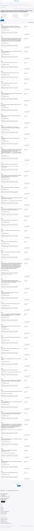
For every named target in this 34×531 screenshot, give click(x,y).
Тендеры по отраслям (3, 519)
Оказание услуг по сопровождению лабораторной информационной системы (9, 450)
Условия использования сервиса (5, 527)
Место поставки (3, 29)
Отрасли (2, 31)
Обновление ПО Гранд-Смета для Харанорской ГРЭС (9, 164)
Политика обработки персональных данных (27, 526)
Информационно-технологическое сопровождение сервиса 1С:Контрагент (10, 138)
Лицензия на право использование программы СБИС (9, 472)
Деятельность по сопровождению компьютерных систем (10, 348)
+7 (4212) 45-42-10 (4, 498)
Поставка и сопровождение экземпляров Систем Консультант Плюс (11, 252)
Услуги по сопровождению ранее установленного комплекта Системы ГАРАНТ (10, 326)
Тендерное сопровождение (4, 511)
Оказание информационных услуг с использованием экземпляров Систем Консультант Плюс (11, 402)
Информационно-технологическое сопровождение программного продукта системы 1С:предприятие (11, 198)
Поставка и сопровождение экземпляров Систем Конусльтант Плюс (11, 338)
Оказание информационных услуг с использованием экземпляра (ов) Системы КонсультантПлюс (11, 439)
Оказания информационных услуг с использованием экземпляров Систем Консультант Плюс (11, 52)
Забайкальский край (7, 54)
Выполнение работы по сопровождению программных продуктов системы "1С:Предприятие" (11, 94)
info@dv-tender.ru (3, 499)
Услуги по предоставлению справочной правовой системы (10, 303)
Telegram (3, 501)
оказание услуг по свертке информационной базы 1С (9, 241)
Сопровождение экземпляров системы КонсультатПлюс (10, 72)
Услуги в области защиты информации (7, 274)
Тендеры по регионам (3, 518)
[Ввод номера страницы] (15, 485)
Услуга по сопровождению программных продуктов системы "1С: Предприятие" (11, 105)
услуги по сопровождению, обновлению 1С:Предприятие (10, 187)
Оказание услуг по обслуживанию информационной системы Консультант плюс (10, 116)
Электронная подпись (3, 512)
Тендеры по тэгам (3, 520)
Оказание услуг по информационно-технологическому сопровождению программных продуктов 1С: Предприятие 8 (10, 127)
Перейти (19, 485)
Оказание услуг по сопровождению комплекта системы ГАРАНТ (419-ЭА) (11, 359)
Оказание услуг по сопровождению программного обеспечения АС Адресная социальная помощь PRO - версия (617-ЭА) (11, 209)
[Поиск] (1, 3)
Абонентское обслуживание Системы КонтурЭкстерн (9, 220)
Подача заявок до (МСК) (27, 33)
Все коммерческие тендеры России (5, 523)
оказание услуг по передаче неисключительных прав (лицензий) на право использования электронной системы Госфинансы (11, 381)
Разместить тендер (3, 513)
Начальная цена (26, 51)
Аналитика (2, 508)
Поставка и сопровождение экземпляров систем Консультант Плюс (11, 231)
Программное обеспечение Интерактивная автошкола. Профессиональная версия (9, 293)
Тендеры (1, 507)
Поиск (1, 506)
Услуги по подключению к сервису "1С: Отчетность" (9, 62)
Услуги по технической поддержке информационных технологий (11, 391)
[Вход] (33, 0)
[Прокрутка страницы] (31, 525)
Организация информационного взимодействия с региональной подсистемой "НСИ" (11, 462)
